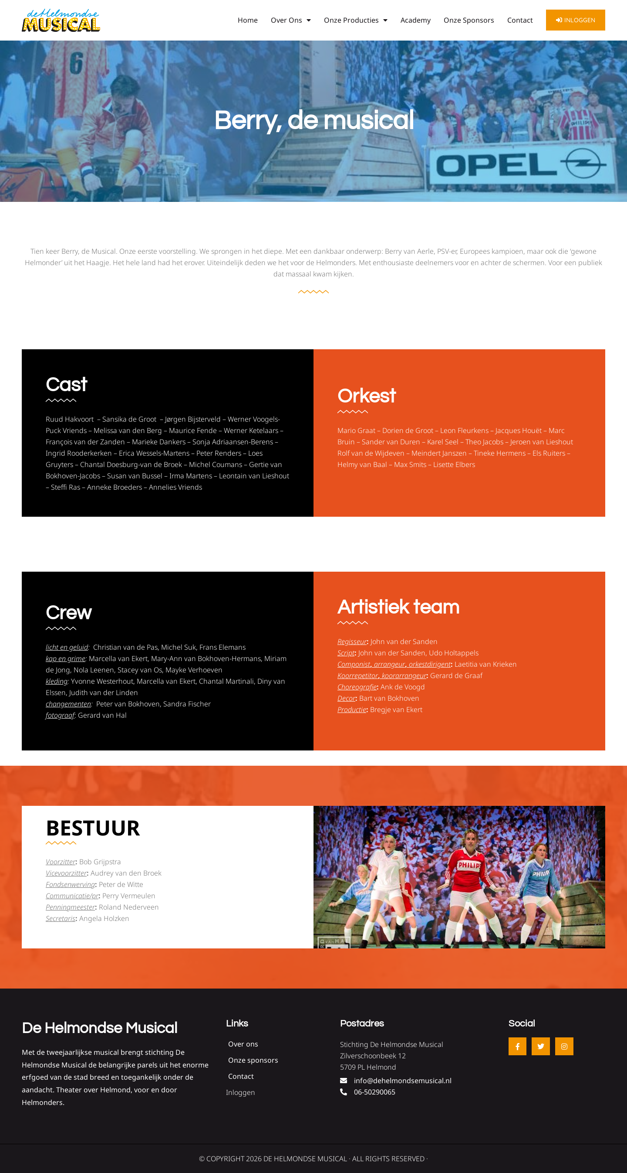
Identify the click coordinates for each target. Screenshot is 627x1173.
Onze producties (356, 20)
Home (248, 20)
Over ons (291, 20)
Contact (520, 20)
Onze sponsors (469, 20)
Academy (416, 20)
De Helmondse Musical (99, 1028)
